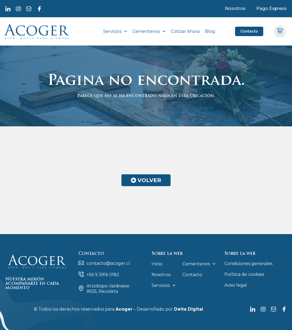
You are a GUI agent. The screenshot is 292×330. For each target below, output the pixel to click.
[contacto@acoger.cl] (81, 263)
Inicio (157, 263)
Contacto (192, 274)
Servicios (115, 31)
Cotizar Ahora (185, 31)
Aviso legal (235, 285)
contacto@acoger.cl (108, 263)
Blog (210, 31)
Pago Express (271, 8)
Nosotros (235, 8)
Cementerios (148, 31)
